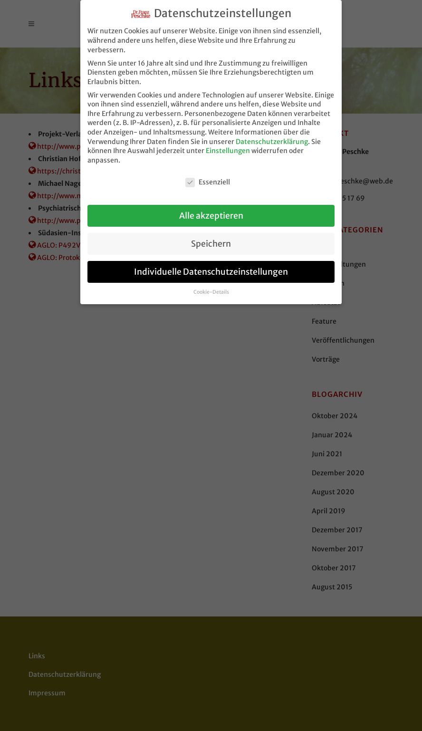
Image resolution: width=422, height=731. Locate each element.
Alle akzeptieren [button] (211, 211)
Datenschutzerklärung (272, 137)
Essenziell (207, 178)
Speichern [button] (211, 239)
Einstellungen (228, 147)
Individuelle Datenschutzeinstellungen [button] (211, 267)
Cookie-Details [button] (211, 288)
